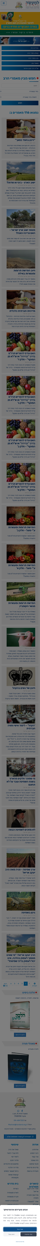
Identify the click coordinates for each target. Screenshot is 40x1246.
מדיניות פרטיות (20, 1241)
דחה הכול (11, 1234)
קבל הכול (20, 1229)
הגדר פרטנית (28, 1234)
